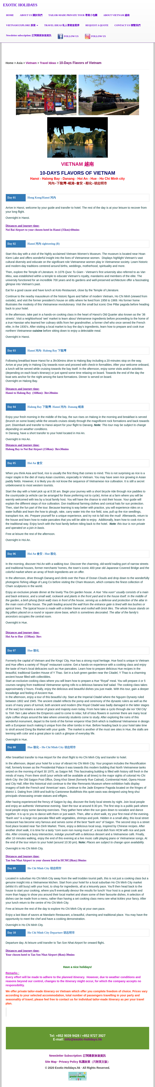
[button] (22, 25)
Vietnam (31, 63)
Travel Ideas (48, 63)
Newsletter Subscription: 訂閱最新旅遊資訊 (77, 1055)
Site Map (51, 1061)
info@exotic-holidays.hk (83, 1039)
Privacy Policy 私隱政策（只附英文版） (84, 1061)
